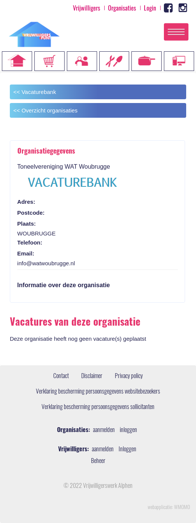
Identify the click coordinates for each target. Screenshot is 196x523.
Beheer (98, 461)
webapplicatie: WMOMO (169, 507)
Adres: (26, 201)
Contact (61, 377)
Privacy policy (129, 377)
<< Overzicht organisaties (45, 110)
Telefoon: (29, 242)
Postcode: (31, 212)
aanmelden (104, 431)
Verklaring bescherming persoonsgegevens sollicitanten (98, 408)
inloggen (128, 431)
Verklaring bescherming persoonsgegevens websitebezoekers (98, 392)
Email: (25, 253)
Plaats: (26, 223)
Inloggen (127, 450)
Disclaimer (91, 377)
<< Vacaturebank (34, 92)
